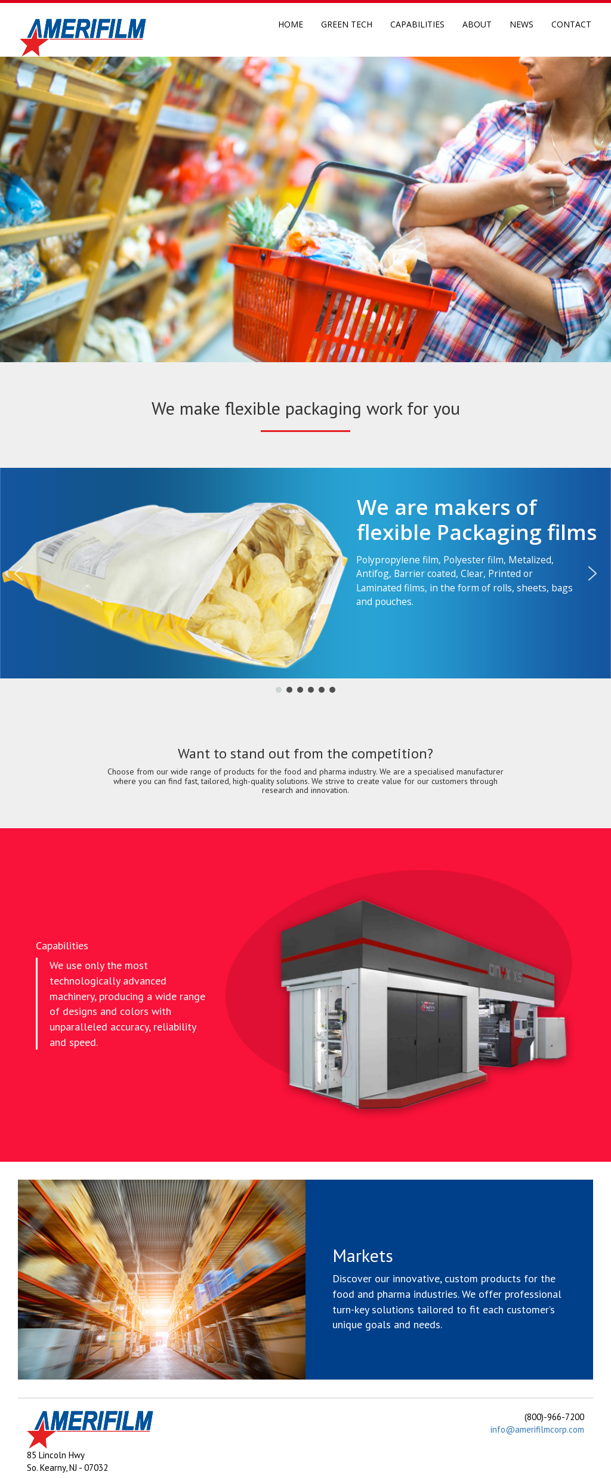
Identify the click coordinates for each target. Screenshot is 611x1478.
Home (290, 24)
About (477, 24)
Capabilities (417, 24)
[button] (18, 573)
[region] (305, 581)
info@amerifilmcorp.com (537, 1429)
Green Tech (346, 24)
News (521, 24)
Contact (571, 24)
